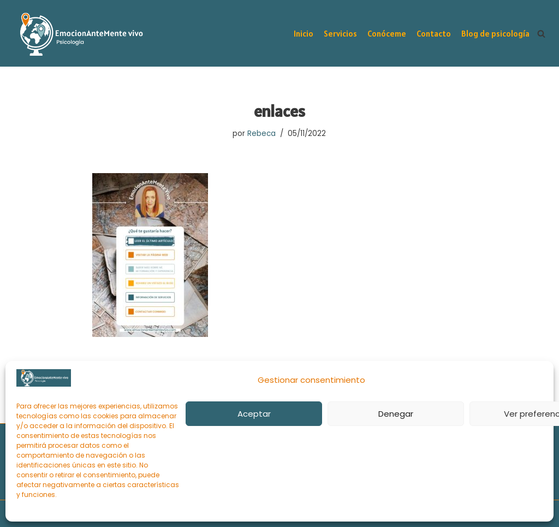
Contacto (434, 33)
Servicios (340, 33)
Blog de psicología (495, 33)
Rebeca (261, 133)
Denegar (395, 413)
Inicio (303, 33)
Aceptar (254, 413)
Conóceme (386, 33)
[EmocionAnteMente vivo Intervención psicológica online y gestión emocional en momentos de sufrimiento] (79, 34)
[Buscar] (541, 33)
